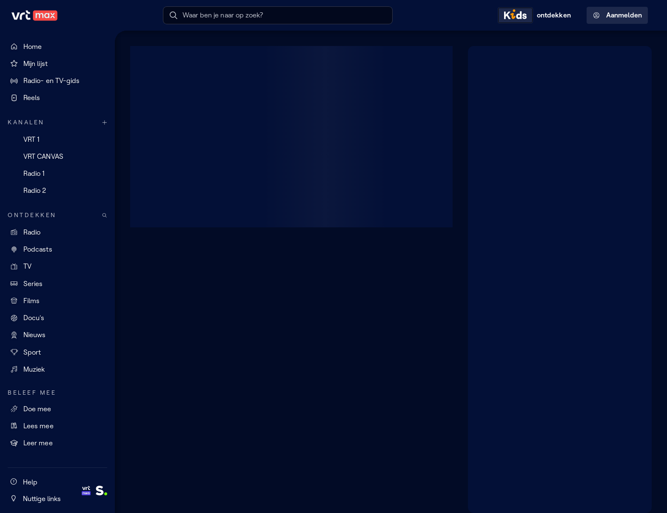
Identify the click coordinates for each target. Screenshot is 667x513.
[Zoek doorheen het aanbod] (105, 215)
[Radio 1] (57, 174)
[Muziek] (57, 369)
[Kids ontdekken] (536, 15)
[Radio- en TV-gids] (57, 81)
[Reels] (57, 98)
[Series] (57, 283)
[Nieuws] (57, 335)
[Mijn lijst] (57, 63)
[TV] (57, 266)
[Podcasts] (57, 249)
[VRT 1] (57, 139)
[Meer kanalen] (105, 122)
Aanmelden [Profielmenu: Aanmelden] (617, 15)
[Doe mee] (57, 409)
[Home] (57, 46)
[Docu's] (57, 318)
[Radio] (57, 232)
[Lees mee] (57, 426)
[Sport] (57, 352)
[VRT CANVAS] (57, 156)
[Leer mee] (57, 443)
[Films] (57, 300)
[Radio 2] (57, 191)
